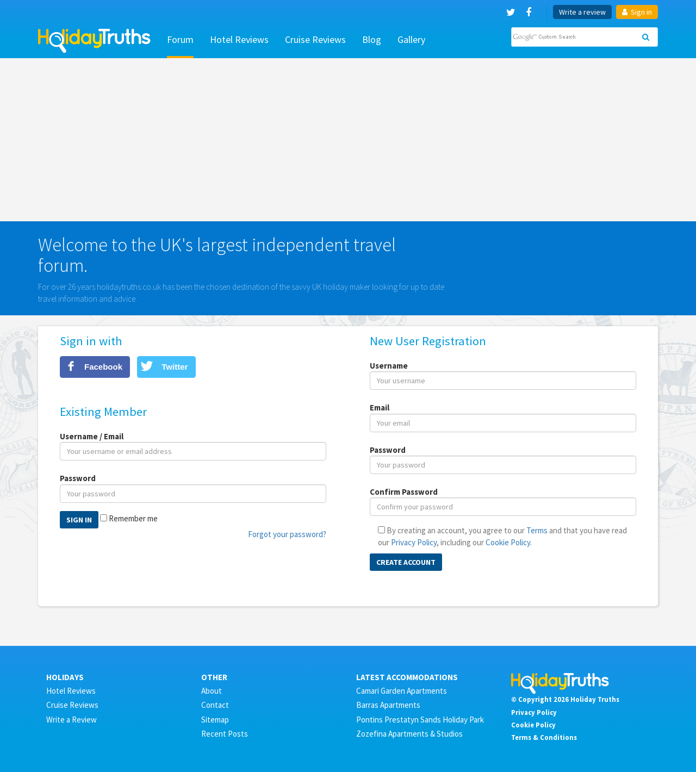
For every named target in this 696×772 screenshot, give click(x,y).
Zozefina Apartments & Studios (409, 734)
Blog (371, 39)
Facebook (103, 366)
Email (379, 407)
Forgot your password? (287, 534)
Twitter (174, 366)
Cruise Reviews (315, 39)
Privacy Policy (414, 542)
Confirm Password (404, 492)
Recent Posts (224, 734)
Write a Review (71, 719)
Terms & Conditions (544, 737)
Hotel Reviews (239, 39)
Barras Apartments (388, 705)
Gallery (411, 39)
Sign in (637, 12)
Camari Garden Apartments (401, 691)
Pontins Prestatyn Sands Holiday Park (420, 719)
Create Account (406, 562)
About (211, 691)
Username (389, 365)
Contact (215, 705)
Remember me (133, 518)
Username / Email (91, 436)
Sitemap (215, 719)
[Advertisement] (348, 140)
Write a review (582, 12)
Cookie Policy (508, 542)
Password (78, 478)
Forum (180, 39)
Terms (537, 530)
